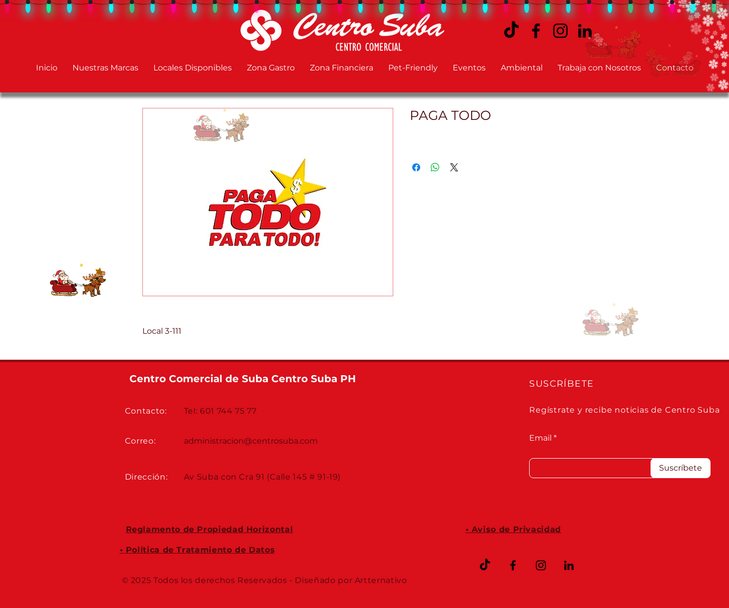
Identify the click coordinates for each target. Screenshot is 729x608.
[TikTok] (485, 565)
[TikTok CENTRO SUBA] (511, 30)
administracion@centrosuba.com (251, 441)
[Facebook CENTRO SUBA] (536, 30)
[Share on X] (454, 167)
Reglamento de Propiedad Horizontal (209, 529)
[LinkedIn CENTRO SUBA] (569, 565)
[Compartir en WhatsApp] (435, 167)
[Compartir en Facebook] (416, 167)
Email (540, 438)
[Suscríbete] (681, 468)
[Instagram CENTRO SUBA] (560, 30)
